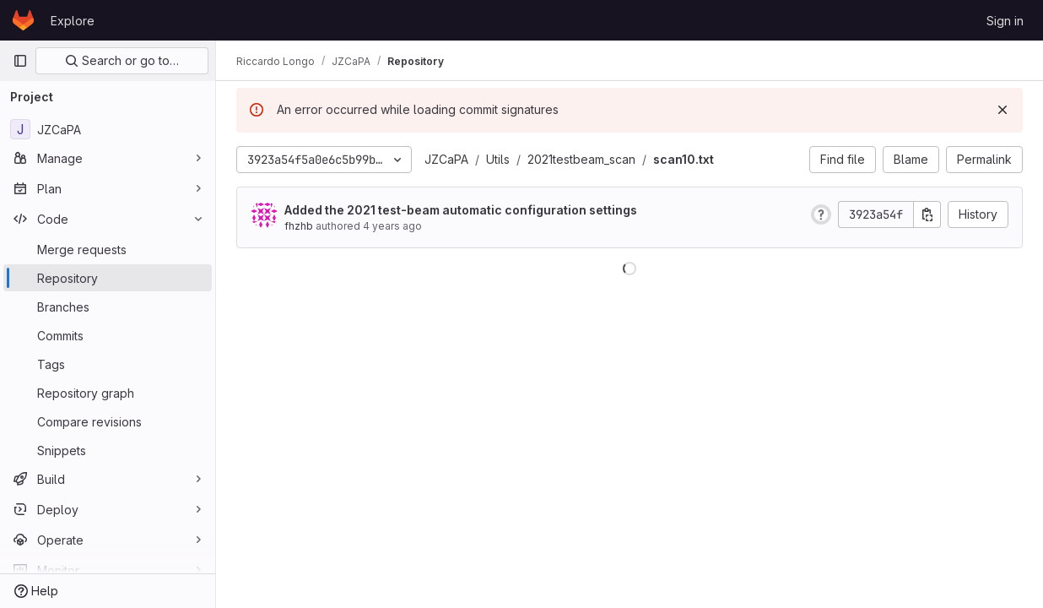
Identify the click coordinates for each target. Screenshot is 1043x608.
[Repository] (107, 277)
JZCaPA (446, 159)
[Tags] (107, 363)
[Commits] (107, 335)
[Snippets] (107, 450)
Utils (498, 159)
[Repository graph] (107, 392)
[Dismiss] (1002, 110)
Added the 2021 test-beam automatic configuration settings (460, 210)
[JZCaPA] (107, 129)
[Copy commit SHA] (927, 214)
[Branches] (107, 306)
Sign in (1005, 21)
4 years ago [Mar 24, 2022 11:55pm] (392, 226)
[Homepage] (23, 20)
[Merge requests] (107, 249)
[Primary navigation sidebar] (20, 60)
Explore (73, 21)
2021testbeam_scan (581, 159)
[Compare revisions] (107, 421)
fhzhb (298, 226)
